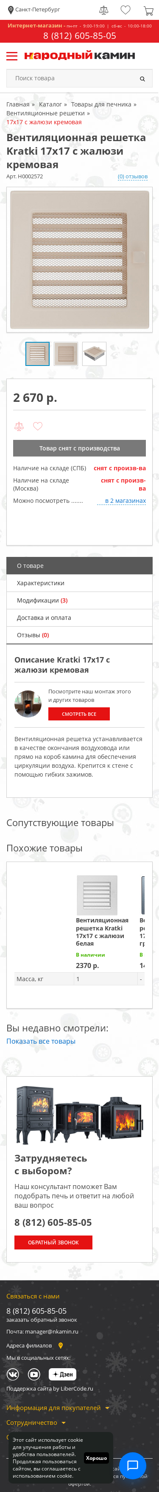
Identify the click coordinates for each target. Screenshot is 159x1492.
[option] (79, 259)
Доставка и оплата (44, 618)
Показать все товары (40, 1041)
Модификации (42, 600)
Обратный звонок (53, 1242)
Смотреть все (79, 714)
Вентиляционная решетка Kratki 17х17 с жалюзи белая (102, 931)
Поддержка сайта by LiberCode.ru (49, 1388)
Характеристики (40, 583)
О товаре (30, 566)
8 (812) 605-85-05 (79, 36)
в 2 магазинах (125, 500)
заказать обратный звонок (41, 1319)
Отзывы (33, 635)
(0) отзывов (133, 176)
